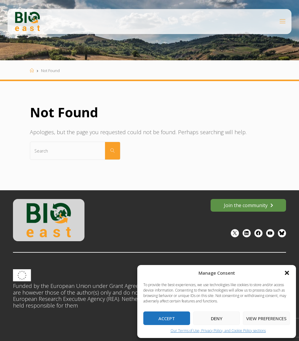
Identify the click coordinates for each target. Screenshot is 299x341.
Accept (166, 318)
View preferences (266, 318)
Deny (216, 318)
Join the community (246, 205)
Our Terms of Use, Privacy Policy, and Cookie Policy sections (218, 330)
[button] (287, 273)
